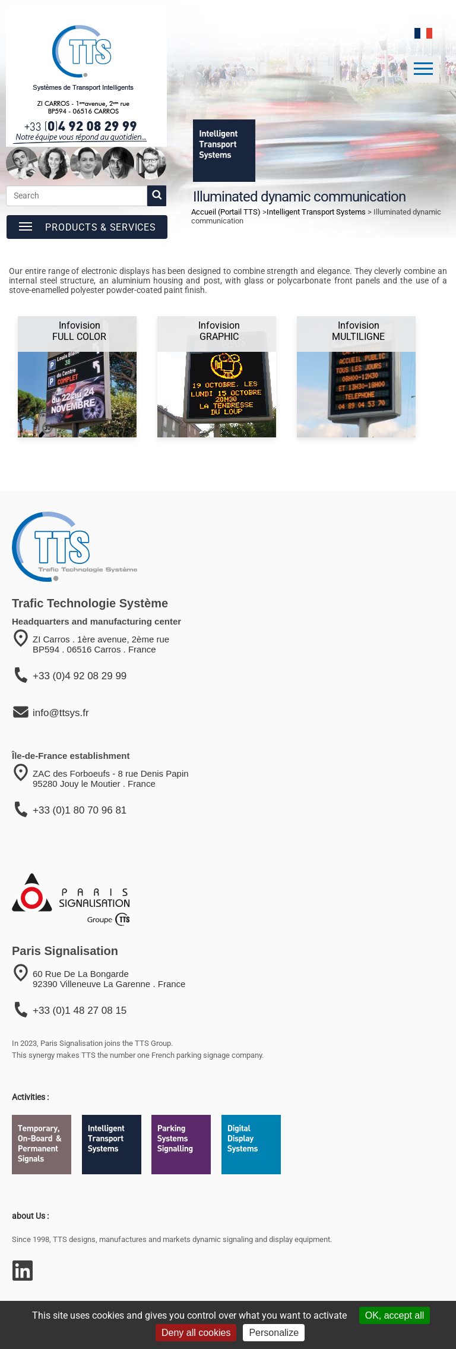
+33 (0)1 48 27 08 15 (79, 1010)
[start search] (156, 195)
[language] (423, 33)
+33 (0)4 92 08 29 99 (79, 676)
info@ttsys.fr (61, 712)
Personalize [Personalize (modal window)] (274, 1333)
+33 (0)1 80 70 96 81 (79, 810)
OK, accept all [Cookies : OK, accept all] (395, 1315)
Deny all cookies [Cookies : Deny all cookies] (196, 1333)
